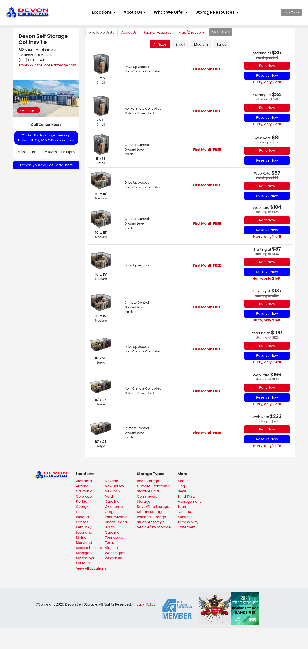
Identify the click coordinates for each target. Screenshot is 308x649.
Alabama (84, 480)
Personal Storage (151, 516)
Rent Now (267, 65)
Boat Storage (148, 480)
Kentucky (84, 527)
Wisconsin (113, 558)
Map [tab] (192, 32)
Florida (81, 501)
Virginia (111, 547)
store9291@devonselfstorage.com (47, 65)
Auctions (185, 516)
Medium (201, 44)
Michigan (84, 552)
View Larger (28, 110)
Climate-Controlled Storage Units (153, 489)
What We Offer (169, 12)
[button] (18, 98)
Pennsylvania (116, 516)
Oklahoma (114, 506)
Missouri (83, 563)
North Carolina (112, 499)
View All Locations (91, 568)
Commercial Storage (147, 499)
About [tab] (128, 32)
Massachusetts (89, 547)
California (84, 491)
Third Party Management (189, 499)
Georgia (83, 506)
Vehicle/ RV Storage (154, 527)
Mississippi (85, 558)
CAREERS (185, 511)
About (183, 480)
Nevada (111, 480)
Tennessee (114, 537)
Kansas (82, 522)
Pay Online (285, 12)
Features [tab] (158, 32)
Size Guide (221, 32)
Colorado (84, 496)
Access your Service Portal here (46, 165)
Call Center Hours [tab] (46, 124)
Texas (110, 542)
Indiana (82, 516)
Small (180, 44)
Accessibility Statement (188, 525)
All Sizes (160, 44)
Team (182, 506)
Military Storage (150, 511)
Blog (181, 486)
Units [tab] (101, 32)
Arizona (82, 486)
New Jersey (114, 486)
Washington (115, 552)
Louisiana (84, 532)
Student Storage (151, 522)
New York (112, 491)
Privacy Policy (143, 604)
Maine (81, 537)
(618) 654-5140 (43, 140)
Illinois (81, 511)
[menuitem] (103, 12)
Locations (102, 12)
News (182, 491)
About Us (132, 12)
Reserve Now (267, 75)
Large (222, 44)
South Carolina (112, 530)
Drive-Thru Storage (153, 506)
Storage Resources (215, 12)
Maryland (84, 542)
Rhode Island (116, 522)
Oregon (111, 511)
